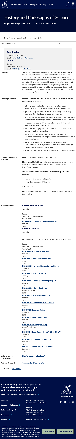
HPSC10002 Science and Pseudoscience (37, 258)
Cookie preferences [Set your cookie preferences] (65, 431)
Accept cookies (49, 431)
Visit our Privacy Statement (16, 436)
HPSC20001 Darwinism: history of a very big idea (40, 266)
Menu (73, 4)
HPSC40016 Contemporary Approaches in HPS (39, 221)
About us (4, 400)
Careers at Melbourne (9, 405)
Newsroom (5, 415)
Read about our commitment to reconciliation (18, 394)
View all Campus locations (36, 419)
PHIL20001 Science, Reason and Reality (37, 346)
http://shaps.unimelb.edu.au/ (33, 356)
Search (68, 4)
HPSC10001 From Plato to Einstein (35, 251)
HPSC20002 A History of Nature (34, 273)
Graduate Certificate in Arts (33, 363)
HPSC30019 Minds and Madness (34, 310)
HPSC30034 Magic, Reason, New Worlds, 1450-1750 (42, 332)
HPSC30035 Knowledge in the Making (36, 339)
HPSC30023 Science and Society (34, 317)
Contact (4, 420)
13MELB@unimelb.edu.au (21, 69)
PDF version (16, 369)
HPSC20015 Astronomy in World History (37, 295)
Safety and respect (8, 410)
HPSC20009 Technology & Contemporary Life (39, 281)
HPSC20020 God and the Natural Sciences (38, 303)
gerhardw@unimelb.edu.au (22, 58)
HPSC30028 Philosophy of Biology (35, 325)
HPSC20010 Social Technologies (34, 288)
